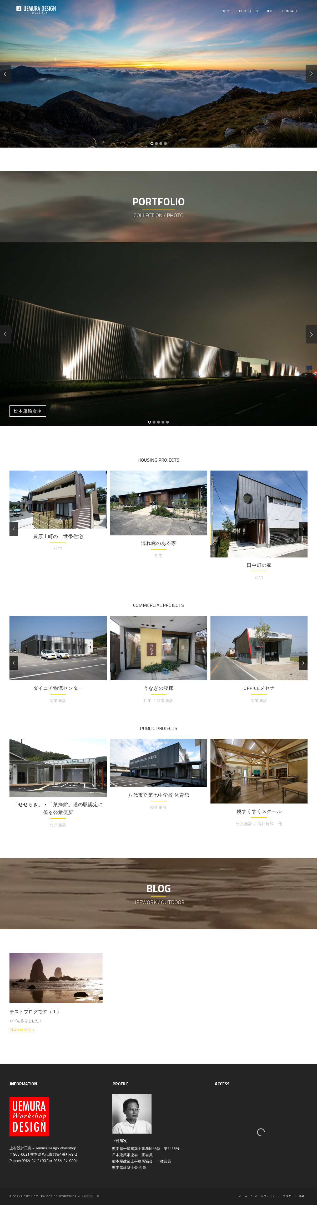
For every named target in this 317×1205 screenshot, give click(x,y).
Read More (21, 1029)
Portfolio (248, 10)
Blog (270, 10)
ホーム (243, 1196)
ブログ (287, 1196)
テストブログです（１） (35, 1011)
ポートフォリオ (265, 1196)
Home (227, 10)
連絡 (301, 1196)
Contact (290, 10)
